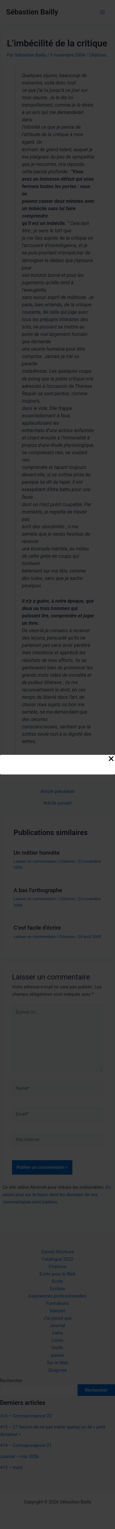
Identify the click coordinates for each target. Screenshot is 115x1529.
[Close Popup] (111, 759)
